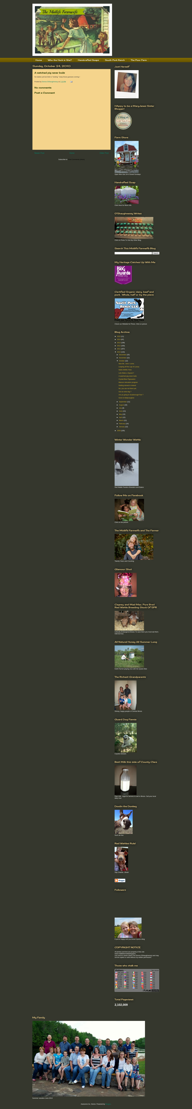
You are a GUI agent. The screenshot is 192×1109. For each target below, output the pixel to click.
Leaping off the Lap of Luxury (129, 367)
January (122, 427)
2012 (119, 346)
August (121, 405)
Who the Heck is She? (60, 60)
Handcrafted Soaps (88, 60)
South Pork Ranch (115, 60)
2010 (119, 352)
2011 (119, 349)
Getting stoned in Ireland (127, 385)
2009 (119, 431)
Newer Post (39, 153)
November (123, 358)
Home (39, 60)
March (121, 420)
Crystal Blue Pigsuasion (127, 379)
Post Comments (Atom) (76, 159)
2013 (119, 343)
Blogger (108, 1104)
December (123, 355)
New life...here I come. (126, 364)
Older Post (104, 153)
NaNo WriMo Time (125, 370)
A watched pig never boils (128, 376)
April (121, 417)
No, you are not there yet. (128, 388)
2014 (119, 339)
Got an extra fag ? (125, 392)
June (121, 411)
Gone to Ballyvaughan (126, 398)
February (122, 424)
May (120, 414)
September (123, 402)
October (122, 361)
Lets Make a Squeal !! (126, 373)
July (120, 408)
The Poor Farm (139, 60)
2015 (119, 336)
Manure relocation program (128, 382)
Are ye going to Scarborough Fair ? (131, 395)
